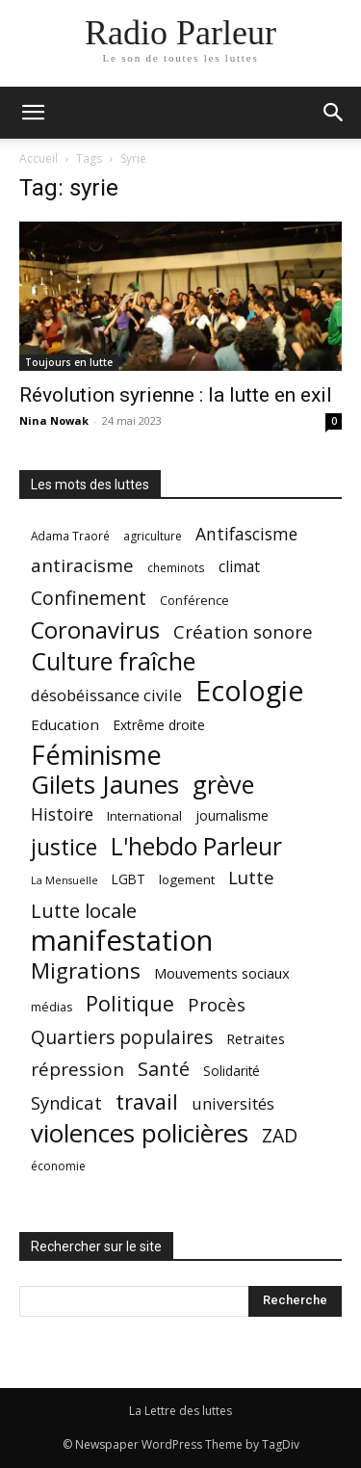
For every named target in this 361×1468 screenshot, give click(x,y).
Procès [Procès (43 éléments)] (216, 1004)
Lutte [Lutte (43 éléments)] (251, 877)
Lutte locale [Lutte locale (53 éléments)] (84, 911)
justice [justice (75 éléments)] (64, 847)
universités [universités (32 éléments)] (233, 1103)
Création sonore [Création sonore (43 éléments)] (243, 631)
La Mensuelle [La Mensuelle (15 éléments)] (64, 880)
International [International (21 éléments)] (144, 816)
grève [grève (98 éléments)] (223, 784)
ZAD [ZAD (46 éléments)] (279, 1135)
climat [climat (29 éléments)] (239, 567)
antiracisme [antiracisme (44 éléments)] (82, 566)
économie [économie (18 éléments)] (58, 1166)
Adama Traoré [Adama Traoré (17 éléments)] (70, 535)
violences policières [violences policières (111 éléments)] (139, 1133)
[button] (33, 113)
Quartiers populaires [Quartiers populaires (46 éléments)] (122, 1037)
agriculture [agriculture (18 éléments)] (152, 536)
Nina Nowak (54, 420)
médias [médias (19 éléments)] (51, 1007)
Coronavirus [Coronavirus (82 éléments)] (95, 630)
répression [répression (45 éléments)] (77, 1070)
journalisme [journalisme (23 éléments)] (232, 815)
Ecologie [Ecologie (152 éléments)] (249, 691)
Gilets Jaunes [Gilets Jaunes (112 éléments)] (105, 784)
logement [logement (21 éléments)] (187, 879)
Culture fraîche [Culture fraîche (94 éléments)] (113, 661)
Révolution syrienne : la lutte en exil (175, 394)
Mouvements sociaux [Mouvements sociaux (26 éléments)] (222, 973)
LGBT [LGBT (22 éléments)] (128, 879)
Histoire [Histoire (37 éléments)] (62, 814)
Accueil (38, 158)
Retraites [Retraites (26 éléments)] (255, 1038)
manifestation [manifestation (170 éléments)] (122, 941)
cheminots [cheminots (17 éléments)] (176, 567)
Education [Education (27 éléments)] (65, 724)
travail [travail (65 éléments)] (147, 1101)
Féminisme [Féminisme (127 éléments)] (96, 755)
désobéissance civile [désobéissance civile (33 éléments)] (106, 695)
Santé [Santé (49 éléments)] (164, 1069)
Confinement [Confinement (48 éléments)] (88, 598)
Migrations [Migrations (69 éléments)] (86, 970)
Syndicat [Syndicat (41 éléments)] (66, 1102)
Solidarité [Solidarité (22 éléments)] (231, 1071)
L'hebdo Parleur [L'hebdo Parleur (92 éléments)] (196, 846)
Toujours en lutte (69, 362)
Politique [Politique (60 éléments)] (130, 1003)
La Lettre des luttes (180, 1410)
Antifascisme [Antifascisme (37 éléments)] (246, 534)
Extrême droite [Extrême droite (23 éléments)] (159, 725)
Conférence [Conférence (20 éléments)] (194, 600)
